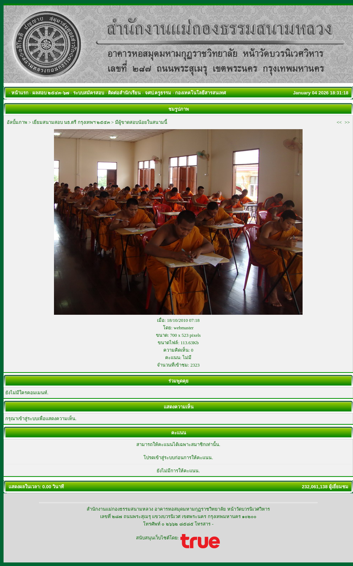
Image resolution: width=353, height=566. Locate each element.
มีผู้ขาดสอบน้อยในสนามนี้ (141, 122)
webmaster (184, 327)
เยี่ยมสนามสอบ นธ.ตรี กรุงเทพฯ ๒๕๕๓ (71, 122)
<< (339, 122)
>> (347, 122)
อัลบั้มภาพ (17, 122)
